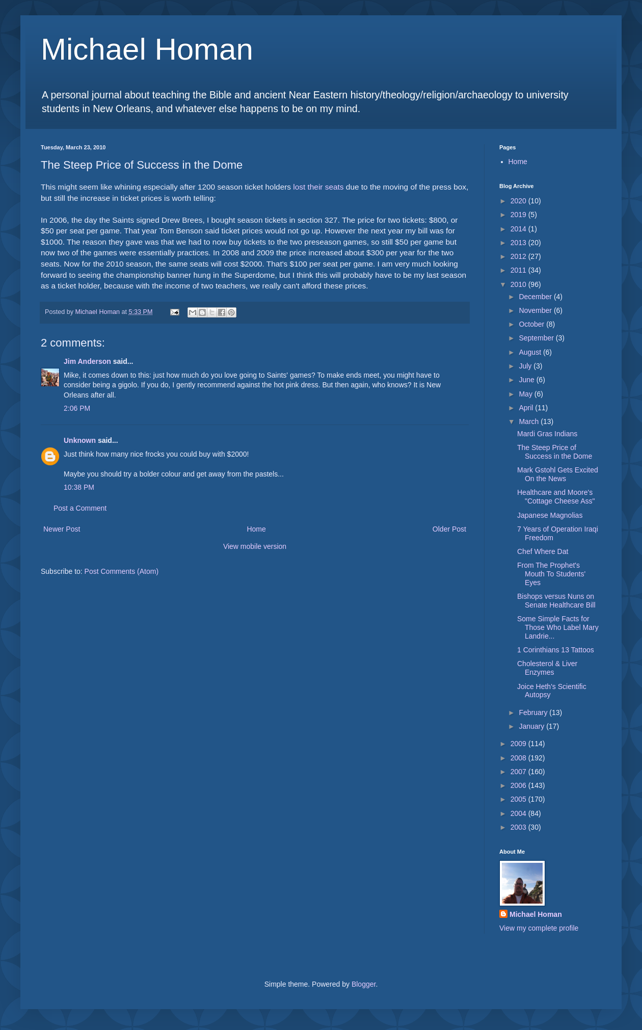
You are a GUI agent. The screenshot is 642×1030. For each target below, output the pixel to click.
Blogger (364, 984)
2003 (519, 827)
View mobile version (254, 546)
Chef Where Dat (542, 551)
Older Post (449, 529)
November (536, 310)
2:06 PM (77, 408)
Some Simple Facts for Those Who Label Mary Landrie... (558, 627)
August (531, 352)
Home (256, 529)
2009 (519, 744)
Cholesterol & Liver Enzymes (547, 667)
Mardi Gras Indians (547, 434)
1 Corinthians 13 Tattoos (555, 650)
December (536, 297)
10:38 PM (79, 487)
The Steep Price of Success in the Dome (554, 451)
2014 (519, 229)
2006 (519, 785)
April (527, 408)
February (534, 712)
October (532, 324)
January (532, 726)
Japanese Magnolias (549, 515)
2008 (519, 758)
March (530, 421)
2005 (519, 799)
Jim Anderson (87, 361)
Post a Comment (80, 508)
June (527, 380)
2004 (519, 813)
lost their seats (318, 186)
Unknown (80, 440)
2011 (519, 270)
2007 (519, 772)
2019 (519, 214)
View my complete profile (538, 928)
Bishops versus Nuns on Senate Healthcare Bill (556, 600)
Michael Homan (147, 49)
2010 (519, 284)
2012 (519, 256)
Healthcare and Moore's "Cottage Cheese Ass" (556, 496)
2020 (519, 201)
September (537, 338)
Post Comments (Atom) (121, 571)
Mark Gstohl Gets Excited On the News (557, 474)
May (526, 394)
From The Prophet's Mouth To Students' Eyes (551, 574)
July (526, 366)
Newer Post (61, 529)
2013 (519, 243)
